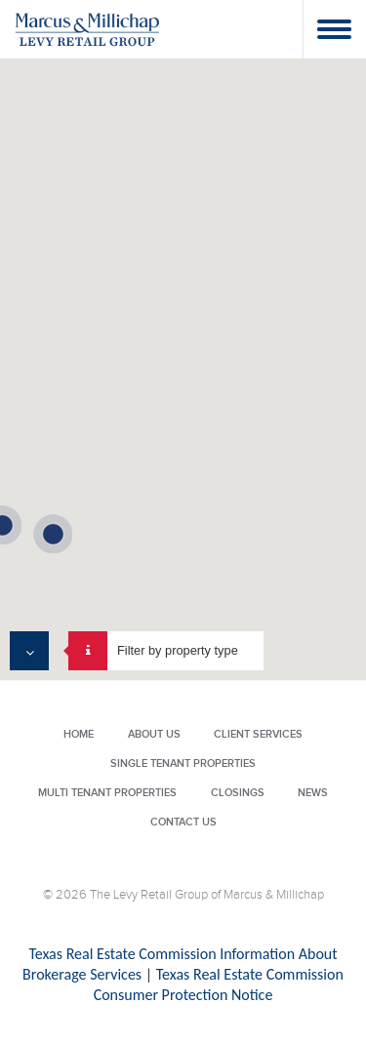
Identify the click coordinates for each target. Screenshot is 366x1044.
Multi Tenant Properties (107, 792)
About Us (154, 734)
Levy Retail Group (88, 29)
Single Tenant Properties (183, 763)
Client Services (258, 734)
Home (78, 734)
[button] (52, 533)
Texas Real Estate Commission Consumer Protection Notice (219, 984)
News (313, 792)
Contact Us (183, 822)
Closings (237, 792)
